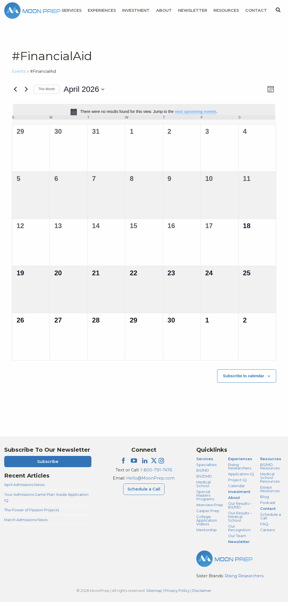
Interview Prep (209, 505)
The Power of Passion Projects (31, 510)
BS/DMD (204, 476)
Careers (267, 530)
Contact (268, 508)
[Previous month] (15, 89)
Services (204, 458)
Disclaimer (202, 590)
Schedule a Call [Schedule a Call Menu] (143, 489)
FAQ (264, 524)
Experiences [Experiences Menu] (102, 10)
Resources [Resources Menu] (226, 10)
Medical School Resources (270, 477)
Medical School (203, 484)
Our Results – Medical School (239, 517)
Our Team (237, 535)
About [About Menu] (164, 10)
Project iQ (237, 480)
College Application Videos (206, 520)
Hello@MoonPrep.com (150, 478)
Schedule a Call (270, 516)
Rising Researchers (239, 466)
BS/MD (202, 470)
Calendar (236, 485)
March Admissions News (26, 519)
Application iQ (241, 474)
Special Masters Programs (205, 495)
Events (19, 71)
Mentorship (206, 530)
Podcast (267, 502)
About (234, 497)
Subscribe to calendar (243, 376)
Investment (136, 10)
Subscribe (47, 461)
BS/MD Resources (270, 466)
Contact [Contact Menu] (256, 10)
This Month (46, 89)
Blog (264, 496)
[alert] (144, 112)
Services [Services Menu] (72, 10)
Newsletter (192, 10)
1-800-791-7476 (156, 469)
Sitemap (154, 590)
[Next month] (26, 89)
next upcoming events (195, 111)
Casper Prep (207, 510)
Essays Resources (270, 489)
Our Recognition (239, 528)
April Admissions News (24, 484)
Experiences (240, 458)
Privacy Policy (177, 590)
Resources (270, 458)
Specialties (206, 464)
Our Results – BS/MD (239, 505)
